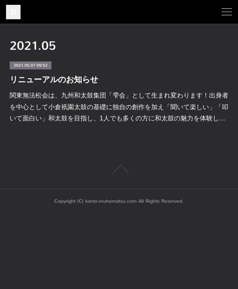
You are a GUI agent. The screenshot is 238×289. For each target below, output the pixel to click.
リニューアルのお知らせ (54, 79)
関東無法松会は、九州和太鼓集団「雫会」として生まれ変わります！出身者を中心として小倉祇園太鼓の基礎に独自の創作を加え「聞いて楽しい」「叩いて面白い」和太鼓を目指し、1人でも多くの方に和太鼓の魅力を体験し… (119, 107)
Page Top (119, 169)
